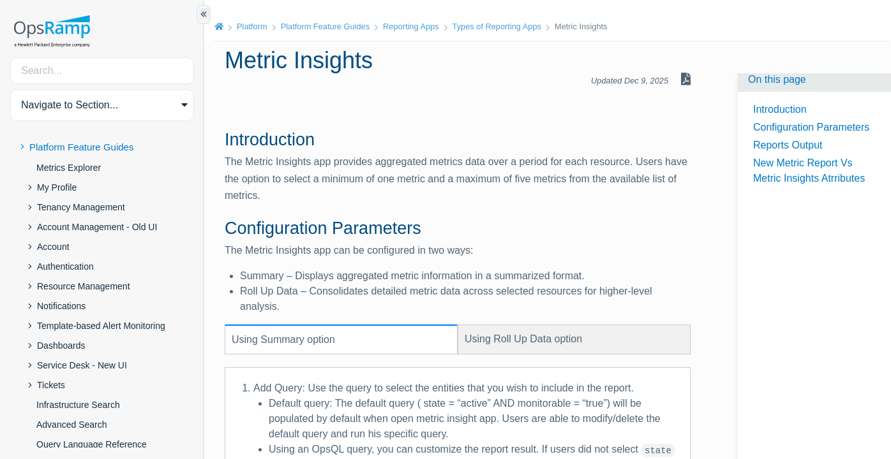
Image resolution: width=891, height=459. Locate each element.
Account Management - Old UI (97, 227)
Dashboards (61, 345)
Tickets (51, 385)
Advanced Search (71, 424)
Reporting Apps (411, 26)
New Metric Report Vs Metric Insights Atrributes (809, 170)
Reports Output (788, 145)
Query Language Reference (91, 444)
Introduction (780, 109)
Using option (283, 339)
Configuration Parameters (811, 127)
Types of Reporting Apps (497, 26)
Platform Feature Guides (81, 147)
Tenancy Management (81, 207)
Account (53, 247)
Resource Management (83, 286)
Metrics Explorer (68, 168)
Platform (252, 26)
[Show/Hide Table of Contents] (204, 14)
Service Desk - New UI (82, 365)
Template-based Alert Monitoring (101, 326)
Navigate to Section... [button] (69, 104)
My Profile (57, 187)
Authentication (65, 266)
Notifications (61, 306)
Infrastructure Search (78, 405)
